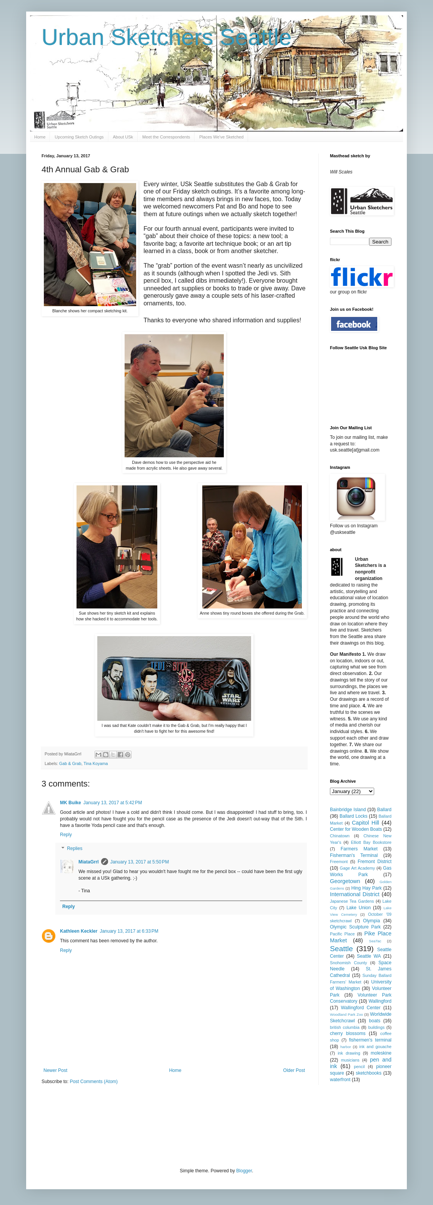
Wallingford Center (361, 1007)
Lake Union (358, 907)
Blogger (244, 1170)
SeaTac (375, 941)
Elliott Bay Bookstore (371, 842)
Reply (66, 834)
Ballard (384, 809)
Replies (74, 848)
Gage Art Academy (357, 868)
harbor (345, 1047)
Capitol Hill (365, 823)
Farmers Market (359, 849)
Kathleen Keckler (78, 931)
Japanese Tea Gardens (352, 901)
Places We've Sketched (221, 137)
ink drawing (349, 1053)
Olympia (371, 920)
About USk (123, 137)
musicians (350, 1060)
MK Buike (70, 802)
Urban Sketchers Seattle (166, 37)
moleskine (381, 1053)
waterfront (340, 1079)
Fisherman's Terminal (354, 855)
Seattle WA (369, 956)
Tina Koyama (95, 763)
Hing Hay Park (366, 888)
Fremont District (374, 861)
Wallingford (379, 1001)
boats (374, 1020)
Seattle (341, 949)
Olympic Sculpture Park (355, 927)
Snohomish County (348, 962)
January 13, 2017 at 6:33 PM (129, 931)
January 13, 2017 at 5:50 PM (139, 862)
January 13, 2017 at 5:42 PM (112, 802)
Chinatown (340, 835)
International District (355, 894)
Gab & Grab (70, 763)
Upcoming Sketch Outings (79, 137)
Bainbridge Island (348, 809)
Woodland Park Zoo (346, 1014)
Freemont (339, 861)
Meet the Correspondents (166, 137)
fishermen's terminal (370, 1040)
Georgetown (345, 881)
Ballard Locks (353, 816)
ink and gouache (375, 1046)
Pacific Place (342, 934)
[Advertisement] (181, 1125)
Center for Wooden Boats (356, 829)
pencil (359, 1066)
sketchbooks (368, 1073)
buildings (376, 1027)
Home (39, 137)
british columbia (345, 1027)
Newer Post (55, 1070)
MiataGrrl (88, 862)
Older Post (294, 1070)
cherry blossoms (348, 1033)
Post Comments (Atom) (94, 1081)
